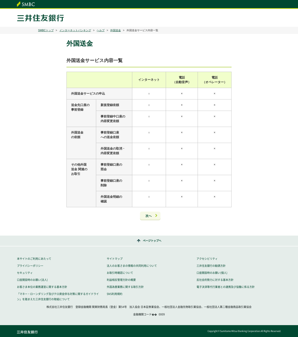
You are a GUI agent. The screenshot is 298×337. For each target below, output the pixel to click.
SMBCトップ (46, 30)
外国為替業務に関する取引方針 (125, 287)
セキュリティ (25, 273)
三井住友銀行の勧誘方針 (211, 266)
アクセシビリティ (207, 259)
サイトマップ (115, 259)
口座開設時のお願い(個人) (212, 273)
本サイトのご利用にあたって (34, 259)
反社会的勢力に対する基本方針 (215, 280)
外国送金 (115, 30)
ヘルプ (101, 30)
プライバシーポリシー (30, 266)
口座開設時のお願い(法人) (32, 280)
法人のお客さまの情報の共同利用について (132, 266)
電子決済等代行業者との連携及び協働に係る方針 (226, 287)
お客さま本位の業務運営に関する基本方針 (42, 287)
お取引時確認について (120, 273)
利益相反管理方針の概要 (121, 280)
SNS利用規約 (114, 294)
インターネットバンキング (75, 30)
